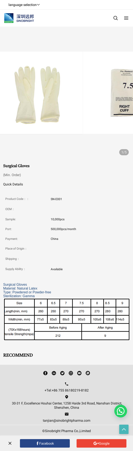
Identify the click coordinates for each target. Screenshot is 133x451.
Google (104, 443)
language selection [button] (24, 5)
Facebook (46, 443)
